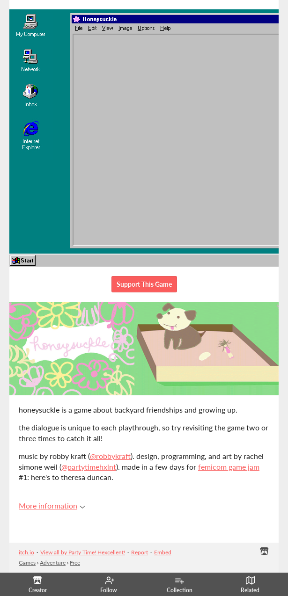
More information (52, 505)
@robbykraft (110, 455)
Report (139, 552)
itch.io (26, 552)
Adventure (53, 562)
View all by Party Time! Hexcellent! (82, 552)
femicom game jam (228, 466)
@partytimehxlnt (88, 466)
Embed (162, 552)
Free (75, 562)
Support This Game (144, 284)
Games (27, 562)
